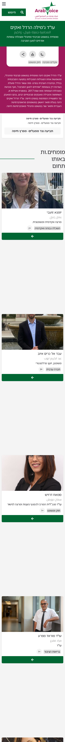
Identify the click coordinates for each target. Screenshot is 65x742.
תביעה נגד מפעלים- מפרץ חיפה (32, 131)
